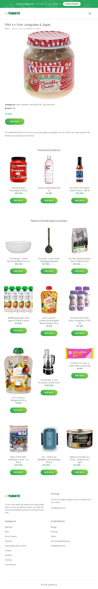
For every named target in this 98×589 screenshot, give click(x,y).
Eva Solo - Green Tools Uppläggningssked (49, 259)
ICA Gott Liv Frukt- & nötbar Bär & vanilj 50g (79, 364)
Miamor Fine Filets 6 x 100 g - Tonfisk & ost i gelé (80, 460)
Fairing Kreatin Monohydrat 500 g (18, 189)
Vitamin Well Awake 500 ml (49, 189)
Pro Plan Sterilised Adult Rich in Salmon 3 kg (80, 259)
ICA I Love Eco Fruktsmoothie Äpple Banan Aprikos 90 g (49, 320)
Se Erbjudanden (72, 4)
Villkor (53, 536)
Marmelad (33, 104)
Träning (8, 560)
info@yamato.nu (58, 508)
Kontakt (54, 531)
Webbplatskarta (58, 546)
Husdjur (8, 550)
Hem (7, 28)
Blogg (53, 527)
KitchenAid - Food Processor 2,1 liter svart (49, 381)
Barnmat (51, 104)
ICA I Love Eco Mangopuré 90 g (18, 399)
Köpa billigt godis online (15, 546)
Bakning (8, 527)
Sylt (44, 104)
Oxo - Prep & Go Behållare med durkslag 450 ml (49, 460)
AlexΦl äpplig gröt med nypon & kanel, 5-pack (18, 319)
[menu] (90, 13)
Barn (18, 104)
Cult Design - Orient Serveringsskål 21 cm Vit (18, 259)
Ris (40, 104)
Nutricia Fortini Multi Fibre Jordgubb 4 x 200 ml (80, 320)
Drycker (8, 541)
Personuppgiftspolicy (60, 541)
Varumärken (10, 564)
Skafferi (25, 104)
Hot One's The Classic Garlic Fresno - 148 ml (79, 189)
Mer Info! (14, 121)
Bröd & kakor (11, 536)
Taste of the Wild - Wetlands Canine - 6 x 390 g (18, 460)
